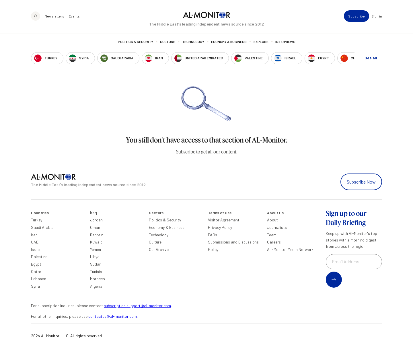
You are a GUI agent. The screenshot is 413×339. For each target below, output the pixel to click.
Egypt (36, 264)
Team (271, 234)
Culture (167, 41)
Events (74, 16)
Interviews (285, 41)
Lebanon (38, 278)
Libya (95, 256)
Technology (193, 41)
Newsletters (54, 16)
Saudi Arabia (42, 227)
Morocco (97, 278)
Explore (261, 41)
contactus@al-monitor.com (112, 316)
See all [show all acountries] (371, 57)
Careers (274, 241)
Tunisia (96, 271)
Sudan (95, 264)
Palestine (39, 256)
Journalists (277, 227)
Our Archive (159, 249)
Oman (95, 227)
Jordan (96, 219)
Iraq (93, 212)
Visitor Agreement (223, 219)
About (272, 219)
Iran (34, 234)
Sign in (376, 16)
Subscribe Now (361, 181)
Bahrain (96, 234)
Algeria (96, 286)
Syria (35, 286)
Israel (35, 249)
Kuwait (96, 241)
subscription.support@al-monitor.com (137, 305)
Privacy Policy (220, 227)
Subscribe (356, 16)
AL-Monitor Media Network (290, 249)
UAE (34, 241)
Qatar (36, 271)
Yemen (95, 249)
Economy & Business (229, 41)
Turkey (36, 219)
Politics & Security (135, 41)
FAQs (212, 234)
